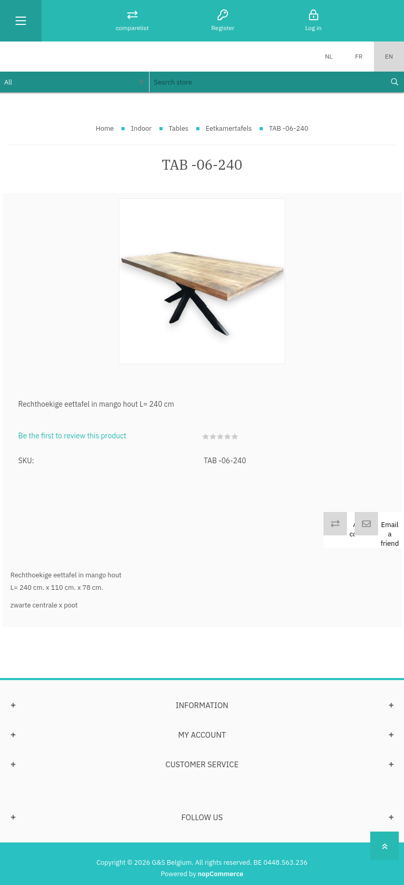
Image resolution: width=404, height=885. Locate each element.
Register (222, 28)
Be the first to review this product (72, 435)
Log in (313, 28)
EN (389, 56)
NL (329, 56)
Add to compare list (363, 534)
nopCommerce (221, 873)
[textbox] (266, 82)
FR (358, 56)
